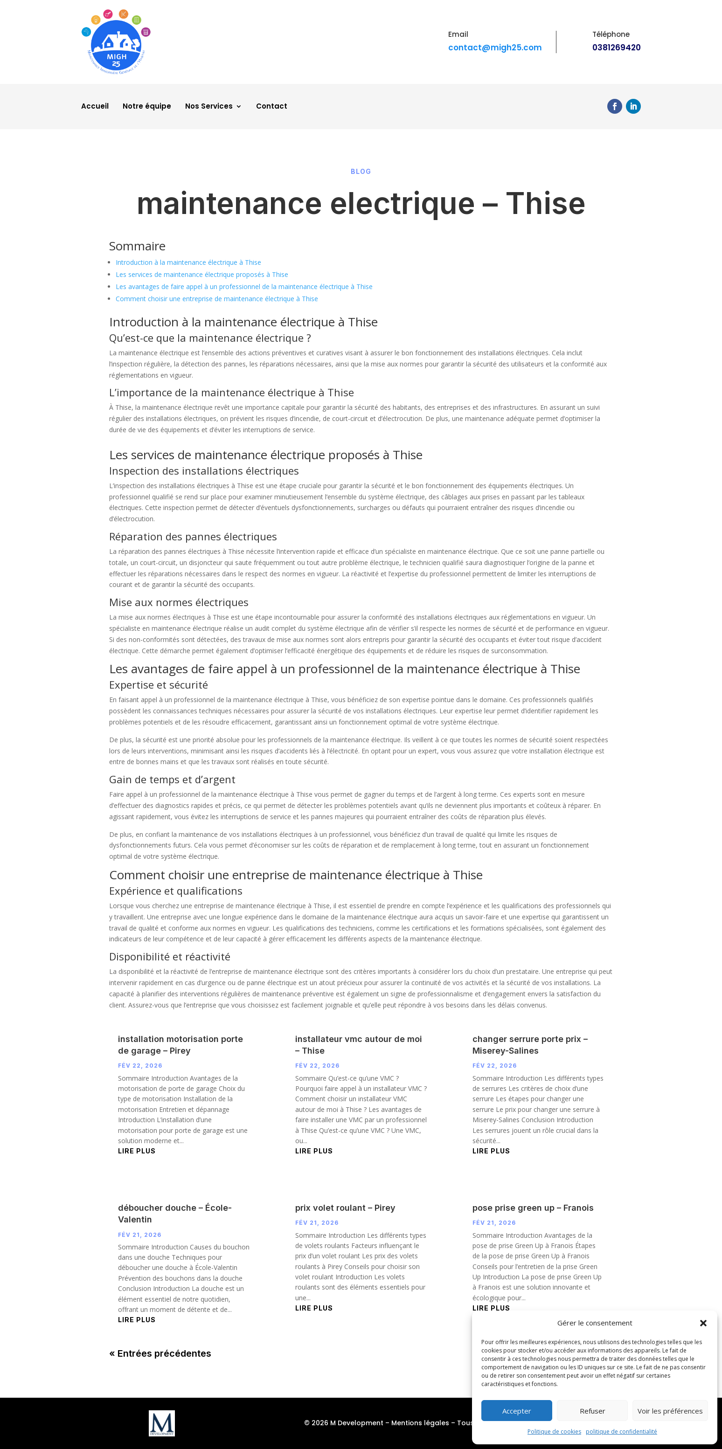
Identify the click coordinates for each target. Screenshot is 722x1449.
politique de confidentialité (621, 1431)
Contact (271, 107)
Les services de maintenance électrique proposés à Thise (202, 274)
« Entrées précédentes (160, 1353)
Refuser (592, 1410)
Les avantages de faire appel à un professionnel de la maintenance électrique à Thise (244, 286)
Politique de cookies (554, 1431)
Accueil (95, 107)
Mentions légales (420, 1423)
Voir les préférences (670, 1410)
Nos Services (209, 107)
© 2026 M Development (343, 1423)
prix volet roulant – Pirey (345, 1208)
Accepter (516, 1410)
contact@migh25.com (495, 47)
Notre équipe (147, 107)
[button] (703, 1323)
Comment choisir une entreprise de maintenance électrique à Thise (217, 298)
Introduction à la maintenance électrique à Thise (188, 262)
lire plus (137, 1151)
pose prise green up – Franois (533, 1208)
